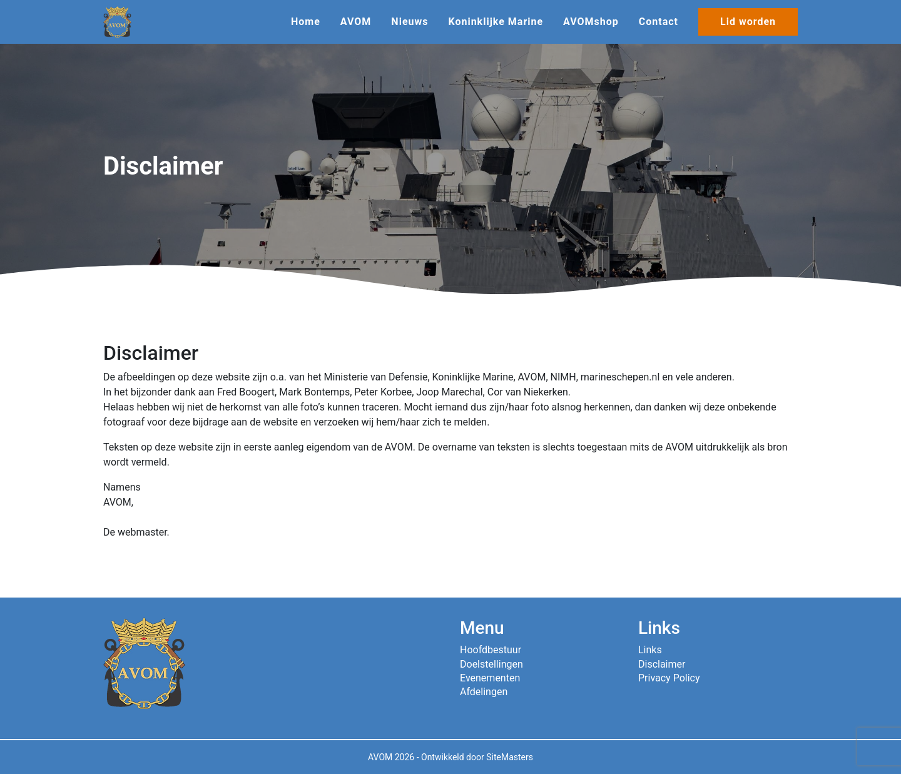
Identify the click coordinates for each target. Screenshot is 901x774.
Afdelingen (483, 692)
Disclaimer (661, 664)
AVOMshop (591, 22)
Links (650, 650)
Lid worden (748, 22)
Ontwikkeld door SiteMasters (477, 757)
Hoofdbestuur (490, 650)
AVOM (356, 22)
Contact (658, 22)
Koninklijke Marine (495, 22)
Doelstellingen (491, 664)
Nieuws (409, 22)
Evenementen (490, 678)
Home (305, 22)
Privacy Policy (669, 678)
